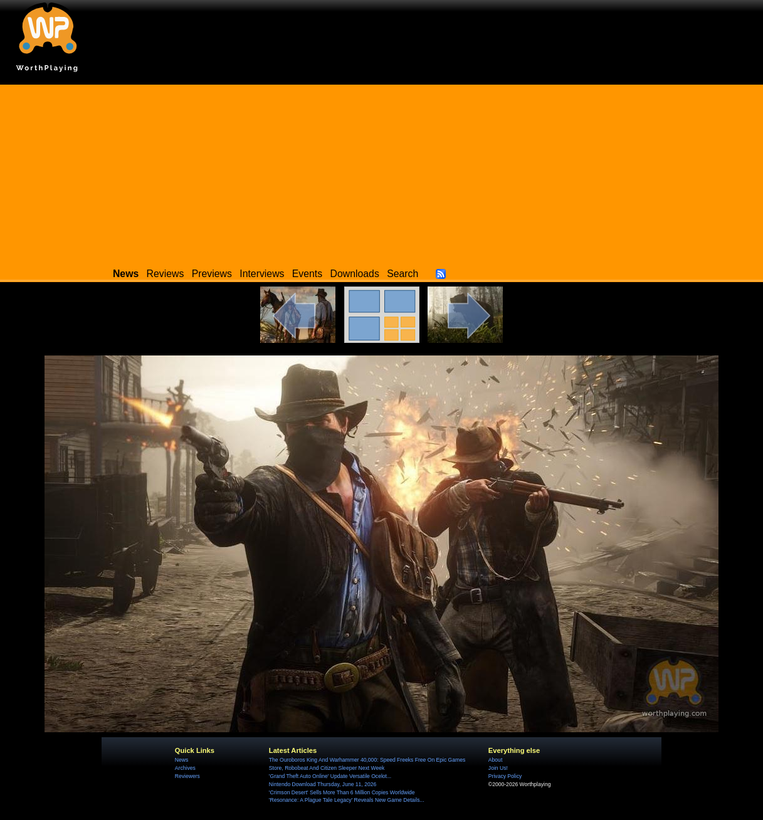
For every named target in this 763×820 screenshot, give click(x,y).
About (495, 760)
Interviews (261, 273)
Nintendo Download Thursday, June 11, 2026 (322, 784)
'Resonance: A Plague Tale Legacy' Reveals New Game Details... (346, 800)
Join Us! (498, 768)
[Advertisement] (382, 172)
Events (307, 273)
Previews (212, 273)
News (181, 760)
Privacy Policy (505, 776)
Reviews (165, 273)
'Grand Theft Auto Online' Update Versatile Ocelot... (330, 776)
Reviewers (187, 776)
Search (402, 273)
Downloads (354, 273)
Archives (185, 768)
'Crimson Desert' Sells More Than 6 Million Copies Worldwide (342, 792)
